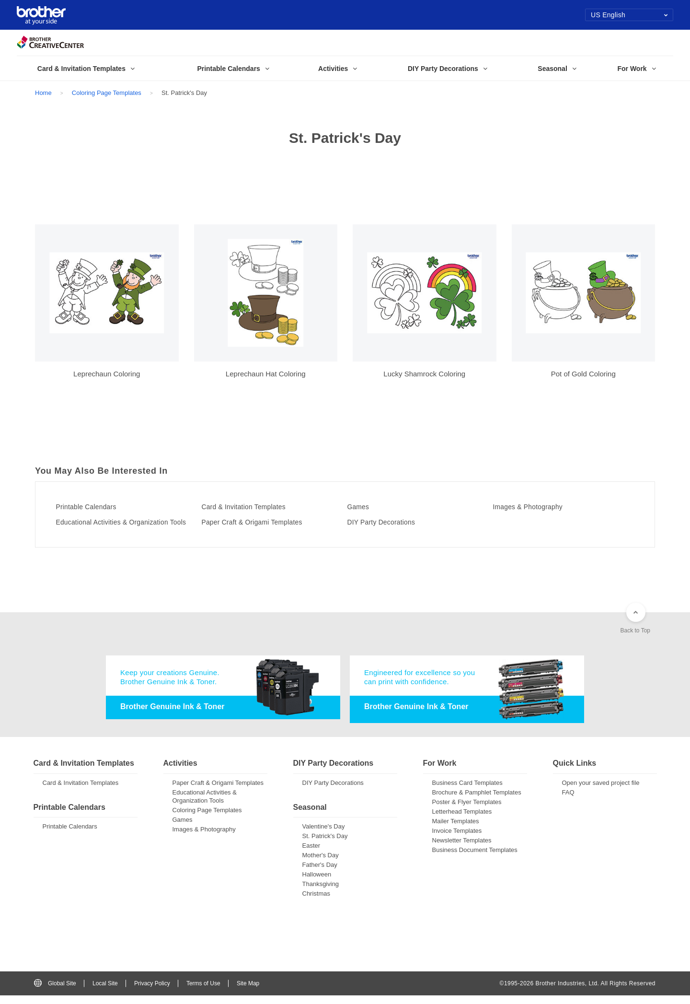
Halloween (317, 883)
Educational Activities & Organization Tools (123, 525)
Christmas (316, 902)
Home (43, 92)
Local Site (105, 991)
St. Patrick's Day (325, 844)
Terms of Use (203, 991)
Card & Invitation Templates (253, 507)
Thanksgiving (320, 892)
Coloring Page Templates (106, 92)
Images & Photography (535, 507)
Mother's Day (320, 863)
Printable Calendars (93, 507)
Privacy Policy (152, 991)
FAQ (568, 801)
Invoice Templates (457, 839)
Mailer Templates (455, 829)
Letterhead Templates (462, 820)
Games (362, 507)
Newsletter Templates (462, 848)
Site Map (248, 991)
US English (629, 15)
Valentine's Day (323, 835)
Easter (311, 854)
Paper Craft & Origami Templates (262, 522)
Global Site (55, 991)
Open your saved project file (601, 791)
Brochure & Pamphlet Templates (476, 801)
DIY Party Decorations (389, 522)
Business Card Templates (467, 791)
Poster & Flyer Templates (467, 810)
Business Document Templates (475, 858)
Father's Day (319, 873)
